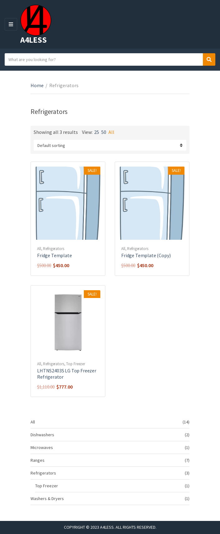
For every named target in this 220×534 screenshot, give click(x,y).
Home (37, 85)
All (111, 132)
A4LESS (33, 40)
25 (96, 132)
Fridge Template (54, 255)
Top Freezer (75, 363)
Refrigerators (53, 248)
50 (103, 132)
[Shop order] (110, 145)
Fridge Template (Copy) (145, 255)
